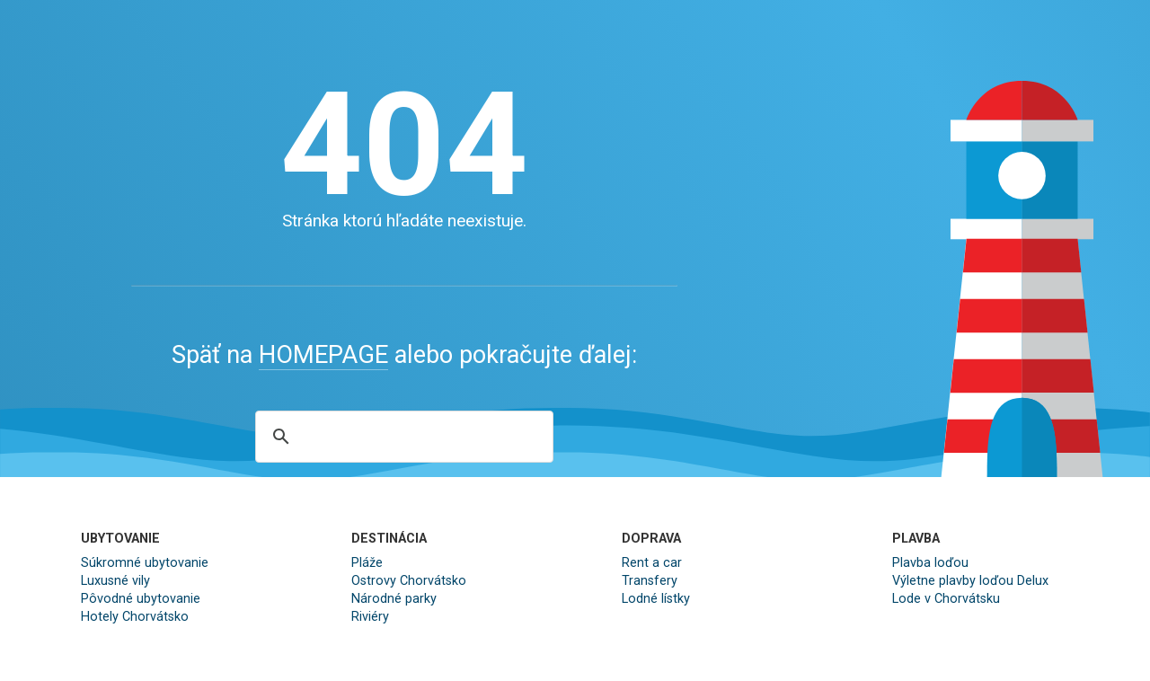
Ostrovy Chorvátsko (408, 580)
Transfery (649, 580)
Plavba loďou (930, 562)
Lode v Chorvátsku (946, 598)
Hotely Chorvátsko (135, 616)
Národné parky (394, 598)
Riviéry (370, 616)
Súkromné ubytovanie (144, 562)
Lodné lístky (656, 598)
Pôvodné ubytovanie (140, 598)
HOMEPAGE (323, 354)
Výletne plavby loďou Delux (970, 580)
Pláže (367, 562)
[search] (401, 436)
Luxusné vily (115, 580)
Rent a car (652, 562)
